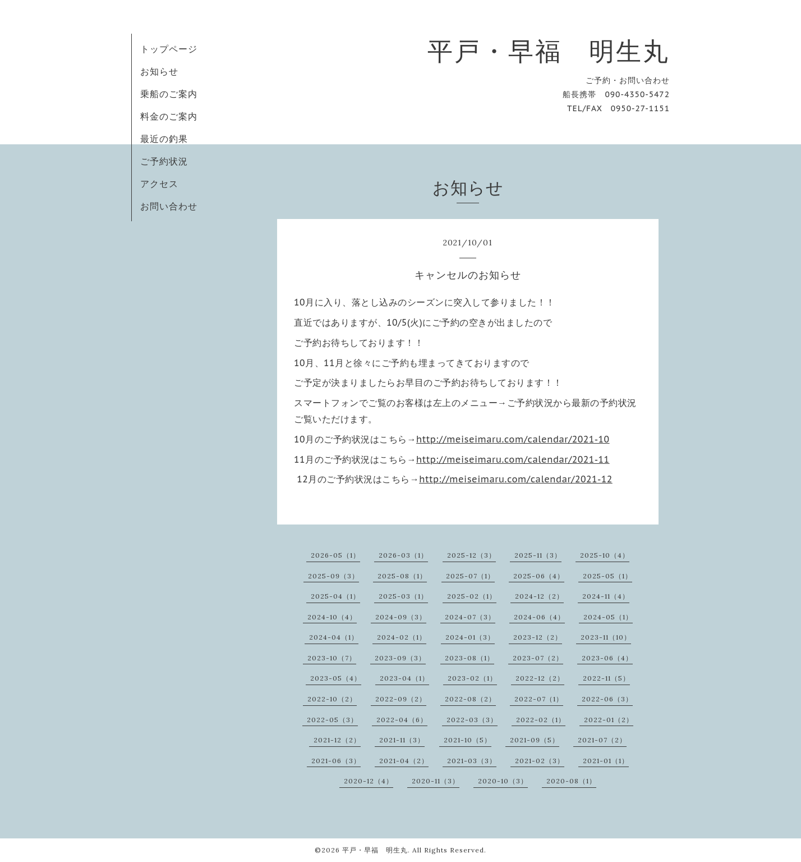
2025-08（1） (402, 576)
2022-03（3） (472, 719)
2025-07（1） (470, 576)
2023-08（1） (469, 658)
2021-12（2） (337, 740)
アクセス (159, 183)
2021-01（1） (606, 760)
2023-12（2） (537, 637)
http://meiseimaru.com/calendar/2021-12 (516, 479)
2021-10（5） (467, 740)
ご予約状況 (164, 161)
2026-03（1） (403, 555)
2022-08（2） (470, 699)
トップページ (168, 48)
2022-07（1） (538, 699)
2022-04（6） (401, 719)
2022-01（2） (608, 719)
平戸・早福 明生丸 (548, 51)
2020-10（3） (503, 781)
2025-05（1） (607, 576)
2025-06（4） (538, 576)
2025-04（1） (335, 596)
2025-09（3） (333, 576)
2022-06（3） (607, 699)
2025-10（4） (604, 555)
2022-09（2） (400, 699)
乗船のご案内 (168, 93)
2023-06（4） (607, 658)
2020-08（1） (571, 781)
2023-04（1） (404, 678)
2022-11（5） (606, 678)
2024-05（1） (608, 617)
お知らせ (159, 71)
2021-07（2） (602, 740)
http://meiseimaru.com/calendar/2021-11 (513, 459)
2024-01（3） (470, 637)
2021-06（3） (336, 760)
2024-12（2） (539, 596)
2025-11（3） (537, 555)
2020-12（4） (368, 781)
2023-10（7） (331, 658)
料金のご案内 (168, 116)
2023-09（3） (400, 658)
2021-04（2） (404, 760)
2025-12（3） (471, 555)
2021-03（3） (471, 760)
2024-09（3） (400, 617)
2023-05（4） (335, 678)
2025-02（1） (471, 596)
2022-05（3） (332, 719)
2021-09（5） (534, 740)
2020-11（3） (435, 781)
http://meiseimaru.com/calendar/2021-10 (513, 439)
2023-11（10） (606, 637)
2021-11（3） (402, 740)
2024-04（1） (333, 637)
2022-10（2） (332, 699)
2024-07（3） (470, 617)
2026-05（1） (335, 555)
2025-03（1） (403, 596)
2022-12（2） (539, 678)
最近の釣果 (164, 138)
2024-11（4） (605, 596)
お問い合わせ (168, 206)
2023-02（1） (472, 678)
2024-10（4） (332, 617)
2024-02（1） (401, 637)
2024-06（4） (539, 617)
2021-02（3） (539, 760)
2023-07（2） (538, 658)
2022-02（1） (540, 719)
